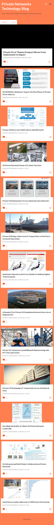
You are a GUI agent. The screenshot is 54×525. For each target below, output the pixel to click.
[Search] (46, 4)
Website (4, 22)
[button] (49, 62)
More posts (27, 519)
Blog (13, 22)
